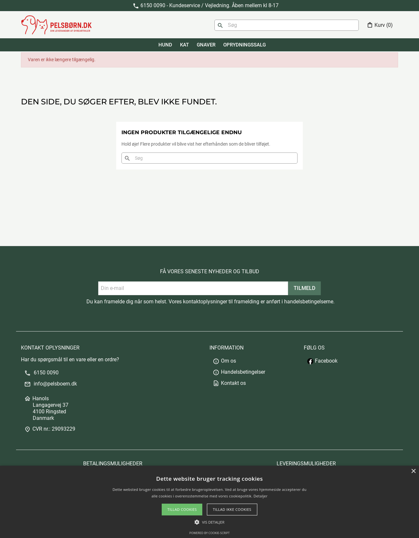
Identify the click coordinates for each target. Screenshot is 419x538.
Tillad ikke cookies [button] (232, 509)
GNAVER (206, 45)
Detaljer (261, 495)
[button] (209, 522)
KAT (184, 45)
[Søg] (286, 25)
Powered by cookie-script (210, 533)
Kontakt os (229, 383)
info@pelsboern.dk (50, 384)
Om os (224, 361)
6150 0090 (41, 372)
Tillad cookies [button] (182, 509)
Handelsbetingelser (239, 372)
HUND (165, 45)
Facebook (322, 361)
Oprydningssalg (244, 45)
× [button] (413, 471)
